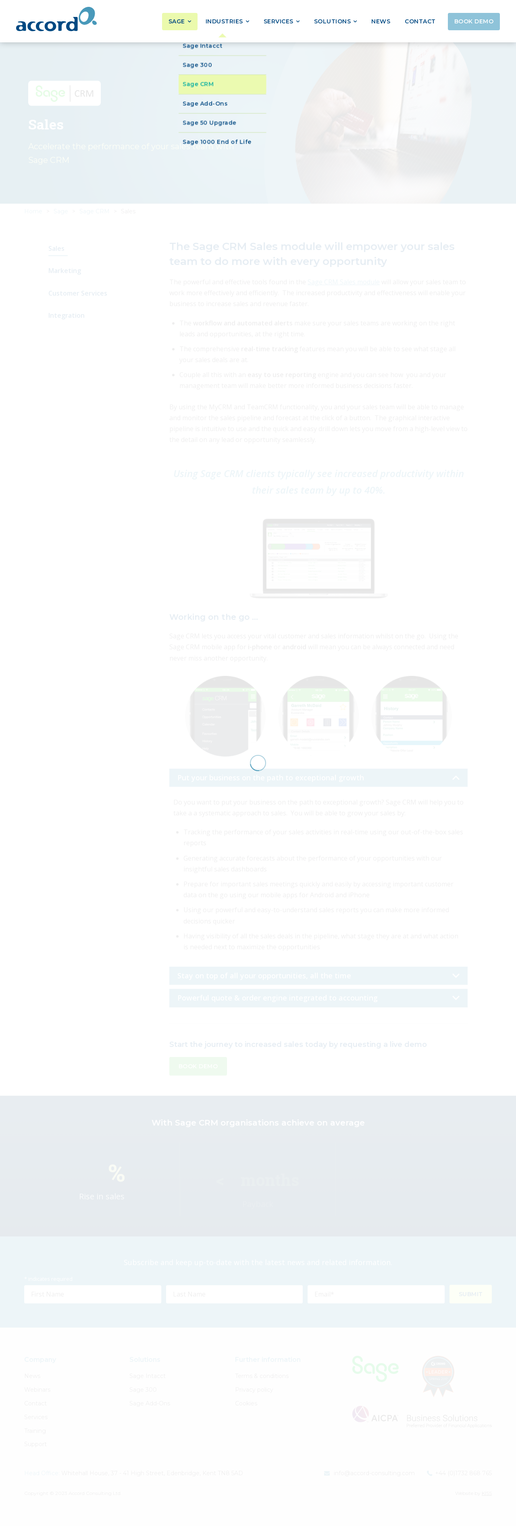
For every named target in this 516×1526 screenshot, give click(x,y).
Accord (56, 19)
